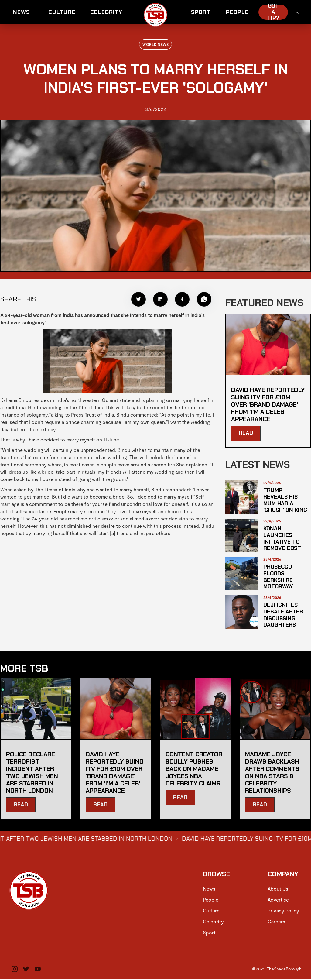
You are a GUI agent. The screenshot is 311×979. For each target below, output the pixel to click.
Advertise (278, 899)
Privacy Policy (283, 910)
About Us (278, 888)
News (209, 888)
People (210, 899)
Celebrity (213, 921)
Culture (211, 910)
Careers (276, 921)
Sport (209, 932)
